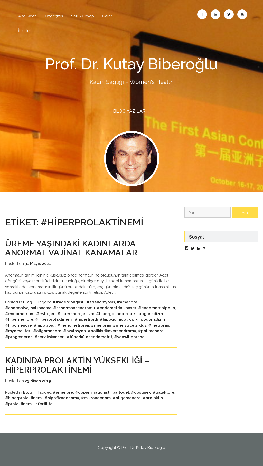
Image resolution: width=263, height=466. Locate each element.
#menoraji (101, 325)
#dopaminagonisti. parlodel (102, 392)
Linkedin (215, 14)
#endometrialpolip (156, 308)
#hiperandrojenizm (75, 313)
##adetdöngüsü (68, 302)
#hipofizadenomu (61, 398)
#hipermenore (19, 319)
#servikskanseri (49, 337)
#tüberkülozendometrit (89, 337)
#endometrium (19, 313)
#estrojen (45, 313)
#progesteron (19, 337)
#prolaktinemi (19, 404)
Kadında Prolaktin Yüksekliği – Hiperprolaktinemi (77, 365)
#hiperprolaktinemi (54, 319)
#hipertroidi (86, 319)
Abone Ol (242, 14)
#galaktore (163, 392)
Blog (27, 302)
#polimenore (151, 331)
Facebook (202, 14)
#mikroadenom (96, 398)
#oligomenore (47, 331)
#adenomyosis (100, 302)
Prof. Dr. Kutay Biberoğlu (131, 64)
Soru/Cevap (82, 16)
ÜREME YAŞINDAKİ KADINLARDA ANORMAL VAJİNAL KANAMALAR (71, 248)
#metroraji (158, 325)
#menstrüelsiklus (129, 325)
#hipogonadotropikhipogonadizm (132, 319)
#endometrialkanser (116, 308)
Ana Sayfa (27, 16)
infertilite (43, 404)
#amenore (127, 302)
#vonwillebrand (129, 337)
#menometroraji (73, 325)
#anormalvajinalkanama (28, 308)
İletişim (24, 30)
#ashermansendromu (74, 308)
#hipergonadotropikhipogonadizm (129, 313)
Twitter (229, 14)
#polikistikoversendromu (112, 331)
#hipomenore (18, 325)
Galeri (107, 16)
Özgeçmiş (54, 16)
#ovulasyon (74, 331)
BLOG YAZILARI (130, 111)
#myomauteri (18, 331)
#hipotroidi (44, 325)
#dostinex (141, 392)
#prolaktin (153, 398)
